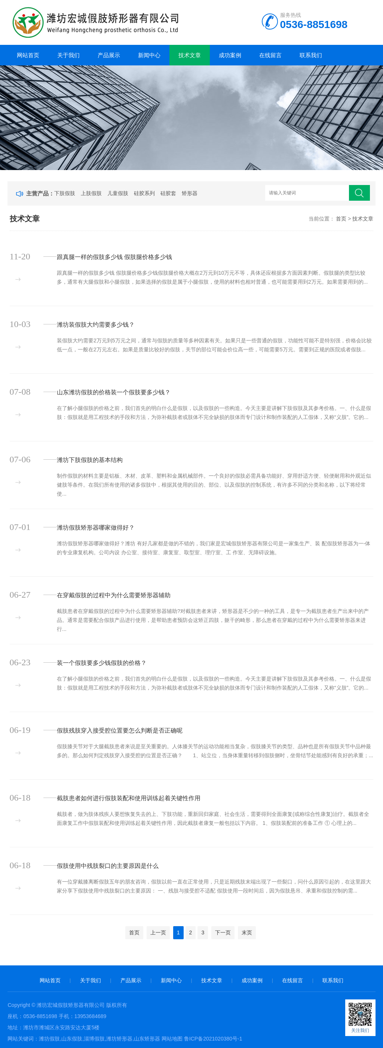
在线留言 (270, 55)
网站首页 (28, 55)
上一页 (158, 933)
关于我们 (68, 55)
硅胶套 (168, 193)
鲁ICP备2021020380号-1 (213, 1039)
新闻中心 (149, 55)
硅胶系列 (144, 193)
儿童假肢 (117, 193)
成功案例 (230, 55)
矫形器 (189, 193)
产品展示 (109, 55)
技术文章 (189, 55)
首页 (341, 219)
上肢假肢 (91, 193)
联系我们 (311, 55)
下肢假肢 (64, 193)
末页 (247, 933)
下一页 (223, 933)
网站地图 (172, 1039)
